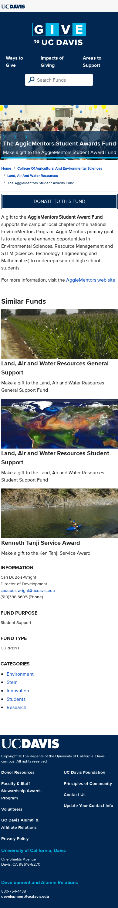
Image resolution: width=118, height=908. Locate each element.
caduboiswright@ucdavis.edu (28, 590)
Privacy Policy (15, 838)
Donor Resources (18, 772)
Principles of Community (88, 783)
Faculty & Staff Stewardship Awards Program (21, 790)
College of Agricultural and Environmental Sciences (59, 168)
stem (12, 682)
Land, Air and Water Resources (32, 175)
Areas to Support (92, 61)
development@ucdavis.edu (25, 896)
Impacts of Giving (52, 61)
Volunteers (11, 809)
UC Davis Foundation (84, 772)
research (16, 707)
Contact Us (75, 795)
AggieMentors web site (90, 279)
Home (6, 168)
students (16, 699)
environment (20, 674)
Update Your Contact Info (88, 805)
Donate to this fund (59, 201)
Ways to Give (14, 61)
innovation (18, 690)
